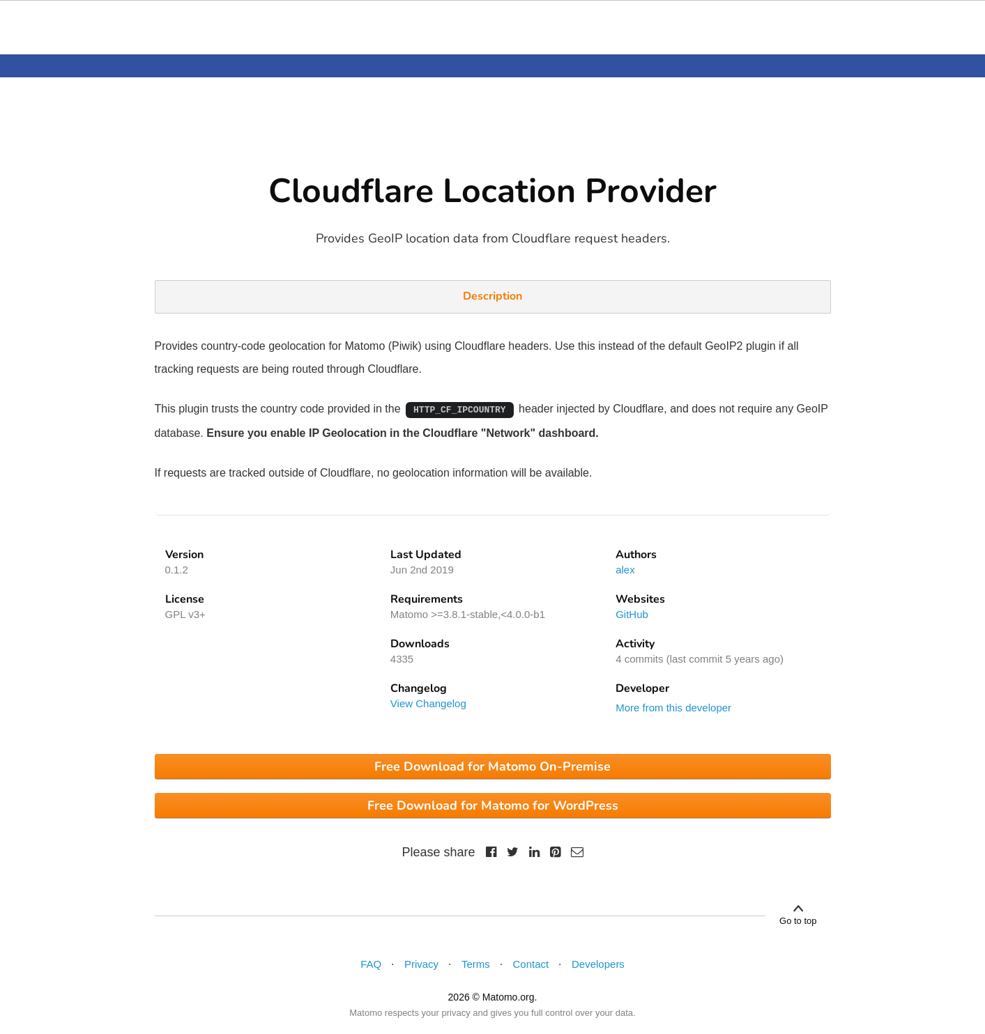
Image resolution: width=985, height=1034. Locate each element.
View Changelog (428, 703)
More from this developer (673, 707)
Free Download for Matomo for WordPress (492, 805)
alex (625, 570)
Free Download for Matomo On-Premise (492, 766)
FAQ (370, 964)
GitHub (632, 614)
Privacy (421, 964)
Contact (531, 964)
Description (492, 296)
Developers (598, 964)
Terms (475, 964)
